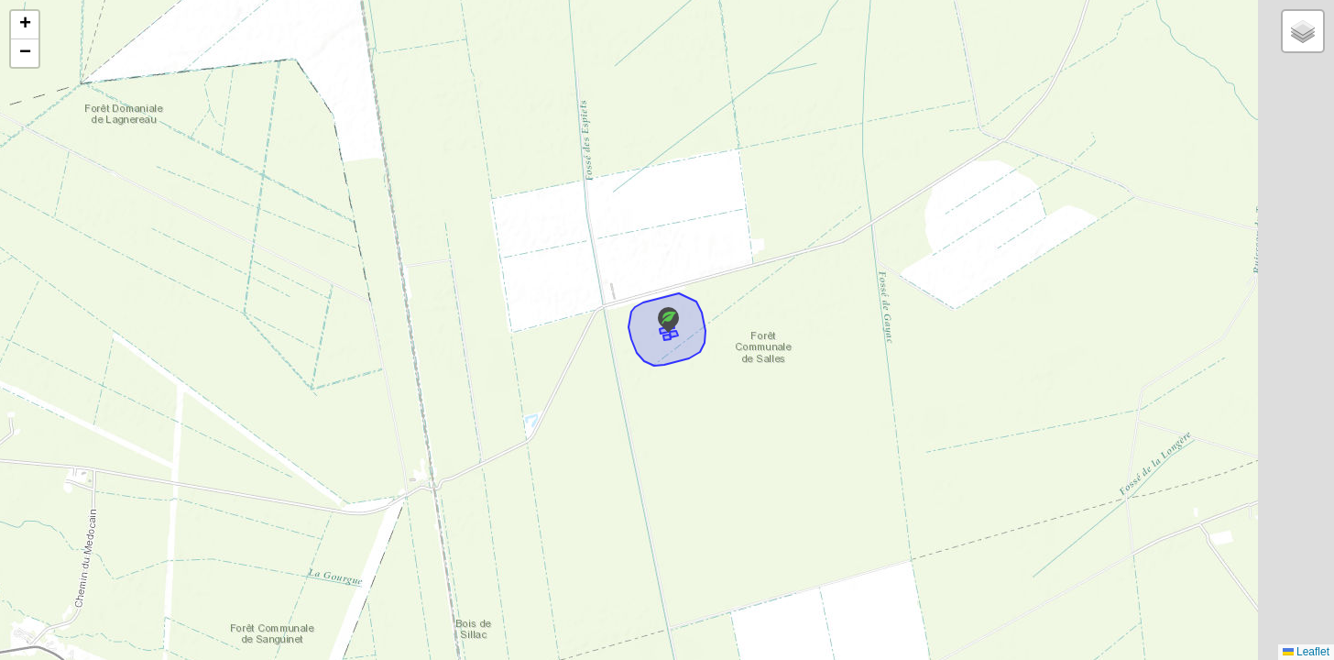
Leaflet (1306, 651)
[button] (668, 320)
